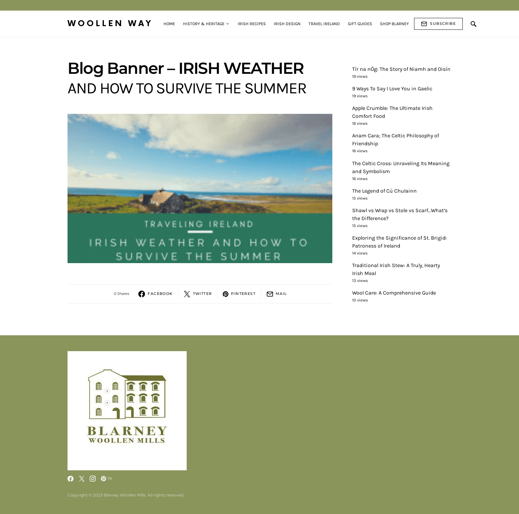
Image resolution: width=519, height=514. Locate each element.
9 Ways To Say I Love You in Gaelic (392, 88)
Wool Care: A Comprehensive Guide (394, 293)
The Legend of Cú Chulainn (384, 191)
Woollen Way (110, 23)
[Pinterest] (107, 479)
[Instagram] (93, 479)
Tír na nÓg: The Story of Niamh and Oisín (401, 69)
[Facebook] (70, 479)
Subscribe (438, 24)
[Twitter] (82, 479)
